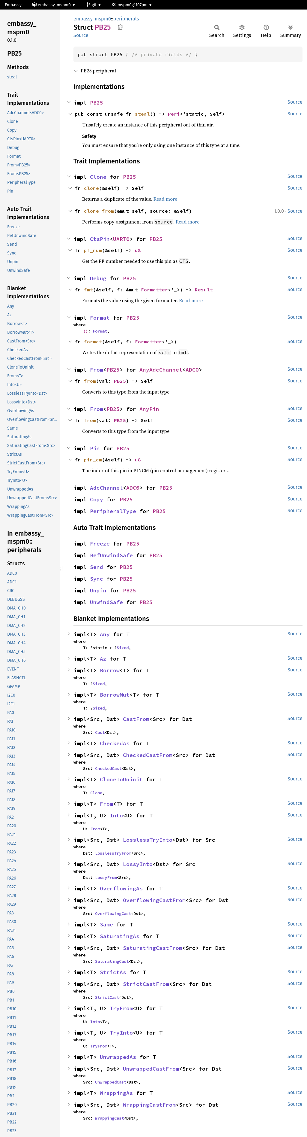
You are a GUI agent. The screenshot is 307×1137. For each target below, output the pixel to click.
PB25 (96, 102)
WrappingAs (116, 1093)
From (96, 369)
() (85, 331)
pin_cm (93, 460)
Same (106, 924)
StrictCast (107, 997)
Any (105, 634)
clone (91, 188)
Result (204, 290)
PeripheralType (113, 511)
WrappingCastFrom (149, 1104)
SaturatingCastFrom (152, 947)
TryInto (121, 1032)
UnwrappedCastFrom (151, 1068)
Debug (98, 278)
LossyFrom (106, 877)
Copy (96, 499)
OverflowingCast (113, 913)
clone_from (99, 211)
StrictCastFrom (146, 983)
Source (80, 35)
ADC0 (192, 369)
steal (142, 114)
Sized (123, 647)
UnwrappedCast (110, 1082)
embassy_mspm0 (92, 19)
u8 (138, 250)
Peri (174, 114)
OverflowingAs (121, 888)
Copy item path (120, 27)
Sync (96, 578)
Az (103, 658)
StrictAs (113, 972)
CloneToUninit (121, 779)
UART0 (121, 239)
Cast (100, 732)
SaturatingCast (112, 961)
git (92, 5)
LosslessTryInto (147, 839)
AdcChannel (106, 487)
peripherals (126, 19)
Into (116, 815)
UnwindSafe (106, 602)
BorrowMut (115, 694)
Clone (98, 176)
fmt (88, 290)
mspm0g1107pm (130, 5)
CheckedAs (115, 743)
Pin (95, 448)
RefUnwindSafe (111, 555)
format (93, 342)
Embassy (13, 5)
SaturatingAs (119, 936)
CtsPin (100, 239)
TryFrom (121, 1008)
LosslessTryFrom (113, 853)
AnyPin (149, 409)
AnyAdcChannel (160, 369)
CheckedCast (108, 768)
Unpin (98, 590)
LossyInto (138, 864)
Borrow (110, 670)
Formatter (154, 290)
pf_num (93, 250)
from (90, 381)
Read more (165, 199)
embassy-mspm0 (52, 5)
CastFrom (136, 719)
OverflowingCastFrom (154, 900)
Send (96, 567)
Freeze (100, 543)
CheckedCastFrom (147, 755)
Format (100, 317)
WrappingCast (109, 1118)
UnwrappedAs (118, 1056)
